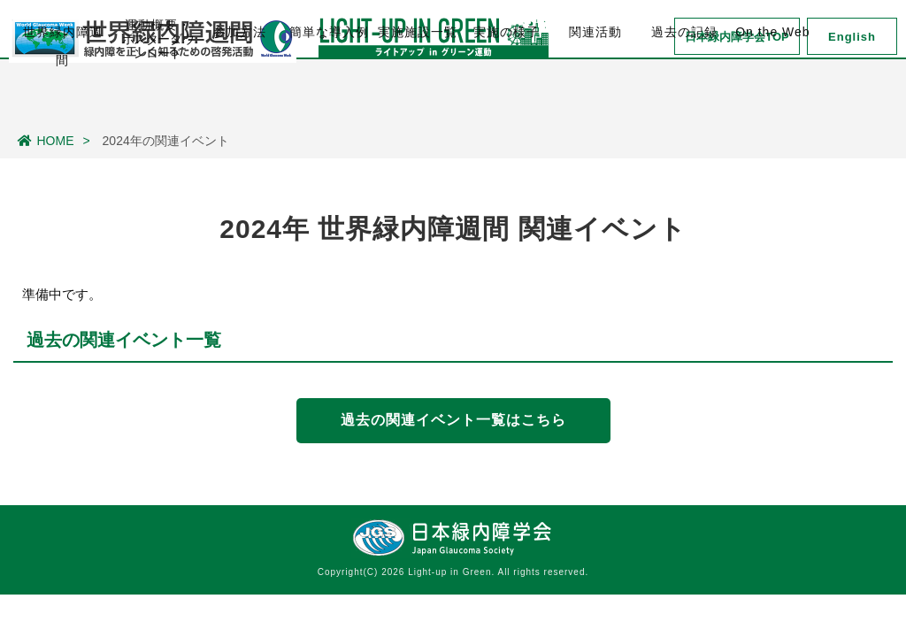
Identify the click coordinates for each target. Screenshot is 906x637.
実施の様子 (506, 98)
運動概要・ (158, 99)
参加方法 (239, 98)
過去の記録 (684, 98)
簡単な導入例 (329, 98)
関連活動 (595, 98)
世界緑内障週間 (63, 107)
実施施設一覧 (417, 98)
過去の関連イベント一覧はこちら (453, 419)
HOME (45, 141)
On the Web (772, 98)
